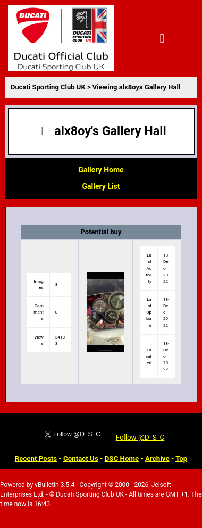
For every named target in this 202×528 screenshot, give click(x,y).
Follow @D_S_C (140, 437)
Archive (157, 459)
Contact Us (80, 459)
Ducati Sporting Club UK (48, 87)
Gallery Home (100, 170)
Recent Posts (36, 459)
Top (181, 459)
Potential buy (101, 232)
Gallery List (101, 186)
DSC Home (122, 459)
